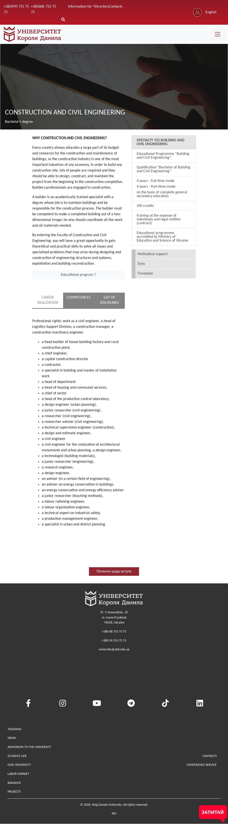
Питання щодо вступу (114, 572)
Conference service (202, 765)
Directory (102, 7)
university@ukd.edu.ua (114, 650)
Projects (14, 792)
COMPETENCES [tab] (78, 298)
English (210, 12)
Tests (141, 264)
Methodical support (152, 254)
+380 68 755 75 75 (114, 632)
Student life (17, 756)
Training (14, 729)
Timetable (145, 274)
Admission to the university (29, 747)
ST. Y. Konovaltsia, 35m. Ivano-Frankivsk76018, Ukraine (114, 618)
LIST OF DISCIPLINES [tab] (109, 300)
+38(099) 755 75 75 (16, 9)
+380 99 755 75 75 (114, 641)
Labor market (18, 774)
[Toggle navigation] (217, 34)
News (12, 738)
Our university (19, 765)
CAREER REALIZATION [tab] (47, 300)
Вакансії (14, 783)
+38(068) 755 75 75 (43, 9)
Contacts (115, 7)
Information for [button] (80, 7)
